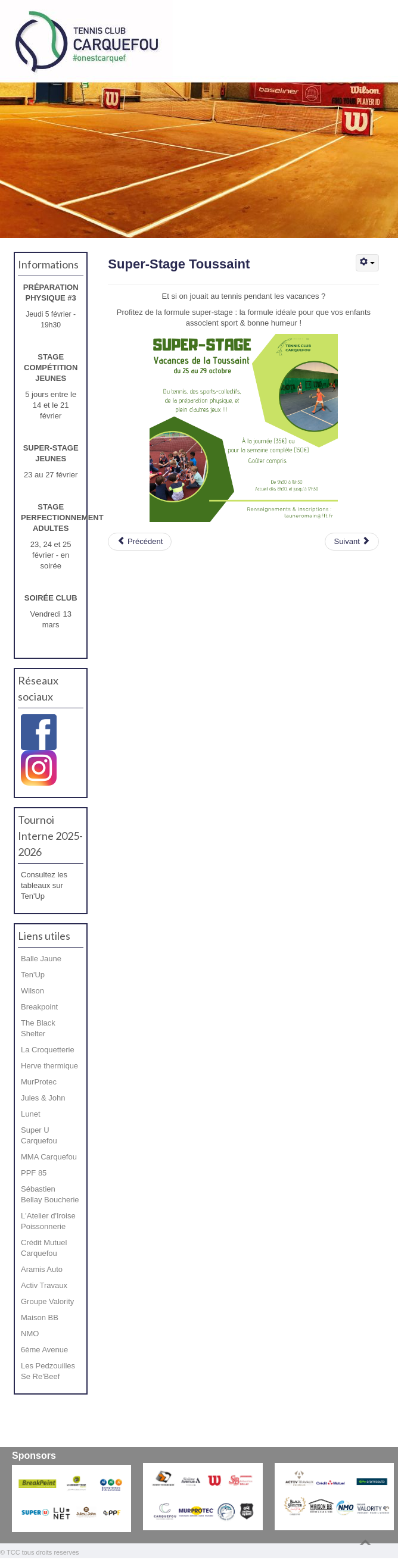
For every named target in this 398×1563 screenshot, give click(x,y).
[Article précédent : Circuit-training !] (140, 542)
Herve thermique (49, 1065)
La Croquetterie (47, 1049)
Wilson (32, 990)
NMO (30, 1333)
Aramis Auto (42, 1269)
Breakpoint (39, 1006)
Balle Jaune (41, 958)
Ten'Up (33, 974)
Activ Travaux (44, 1285)
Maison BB (39, 1317)
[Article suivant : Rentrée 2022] (352, 542)
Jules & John (43, 1097)
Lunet (31, 1113)
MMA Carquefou (49, 1156)
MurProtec (39, 1081)
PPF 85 (33, 1172)
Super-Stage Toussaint (179, 264)
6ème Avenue (44, 1349)
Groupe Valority (47, 1301)
